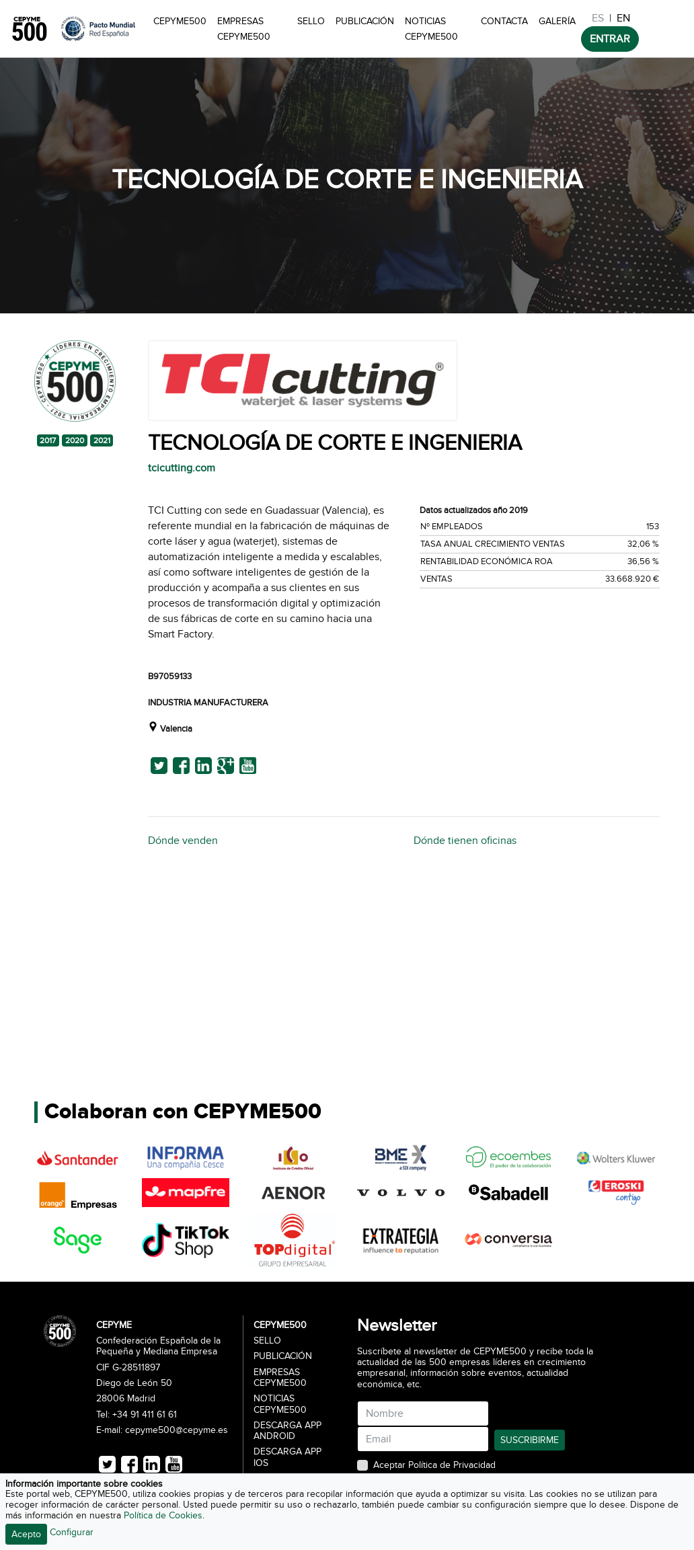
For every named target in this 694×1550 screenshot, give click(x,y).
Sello (311, 21)
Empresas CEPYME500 (243, 28)
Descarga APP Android (287, 1431)
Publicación (365, 21)
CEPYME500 (179, 21)
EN (623, 18)
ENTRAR (610, 39)
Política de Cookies (163, 1515)
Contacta (504, 21)
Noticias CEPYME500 (431, 28)
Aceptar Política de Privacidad (434, 1465)
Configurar (71, 1532)
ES (598, 18)
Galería (557, 21)
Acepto (26, 1534)
